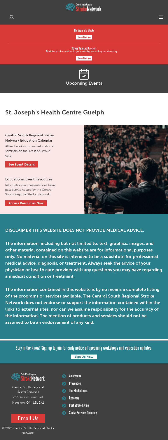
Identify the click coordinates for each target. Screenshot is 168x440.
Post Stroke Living (75, 405)
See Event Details (22, 164)
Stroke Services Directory (84, 48)
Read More (84, 37)
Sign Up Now (84, 357)
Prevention (71, 383)
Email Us (28, 418)
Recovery (70, 398)
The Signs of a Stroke (84, 30)
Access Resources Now (26, 203)
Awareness (71, 376)
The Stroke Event (75, 391)
